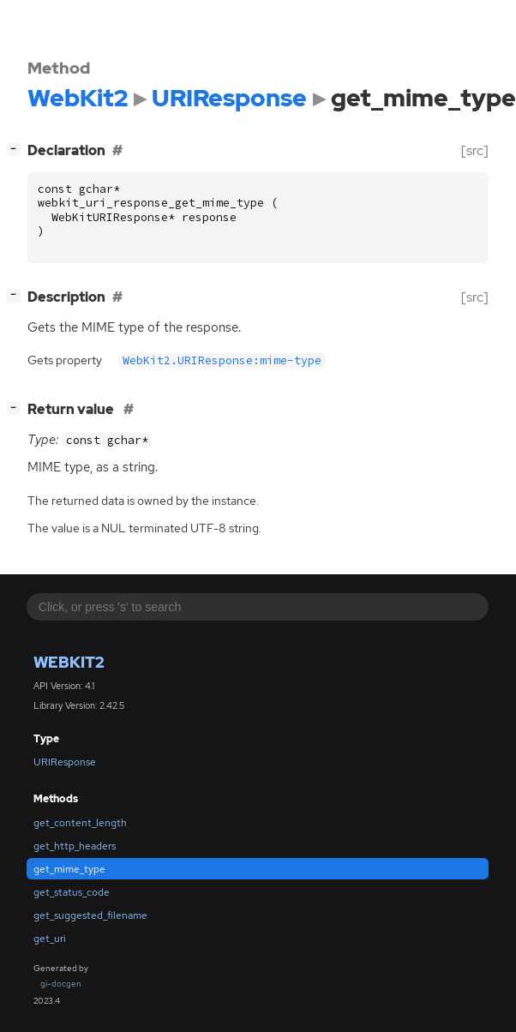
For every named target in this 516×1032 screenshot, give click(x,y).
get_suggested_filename (90, 915)
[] (17, 148)
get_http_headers (74, 846)
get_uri (49, 938)
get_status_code (71, 892)
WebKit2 (69, 662)
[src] (475, 150)
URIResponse (64, 762)
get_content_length (80, 823)
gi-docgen (60, 983)
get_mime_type (69, 869)
